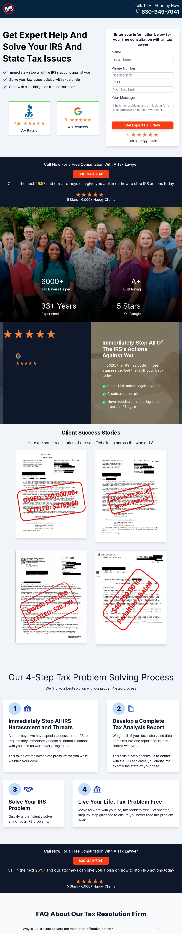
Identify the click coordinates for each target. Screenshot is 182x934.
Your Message (123, 98)
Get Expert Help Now (142, 125)
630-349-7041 (160, 12)
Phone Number (123, 68)
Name (116, 52)
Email (116, 82)
